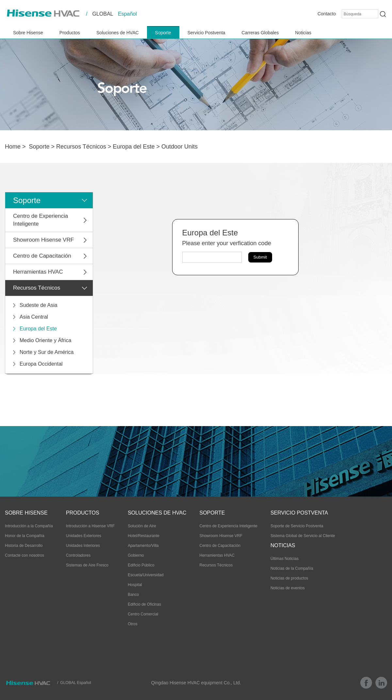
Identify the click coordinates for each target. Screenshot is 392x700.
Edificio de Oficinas (144, 604)
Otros (132, 624)
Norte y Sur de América (47, 352)
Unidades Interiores (83, 545)
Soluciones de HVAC (117, 32)
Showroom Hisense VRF (43, 240)
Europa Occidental (41, 364)
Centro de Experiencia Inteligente (40, 220)
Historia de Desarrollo (23, 545)
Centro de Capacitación (42, 256)
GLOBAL (102, 14)
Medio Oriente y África (45, 340)
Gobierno (136, 555)
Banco (133, 594)
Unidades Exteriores (83, 535)
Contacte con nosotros (24, 555)
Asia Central (34, 317)
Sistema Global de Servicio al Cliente (302, 535)
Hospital (135, 584)
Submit (260, 257)
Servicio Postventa (206, 32)
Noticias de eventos (287, 588)
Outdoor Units (179, 146)
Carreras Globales (260, 32)
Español (127, 14)
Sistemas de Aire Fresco (87, 565)
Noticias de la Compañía (291, 568)
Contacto (327, 13)
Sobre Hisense (28, 32)
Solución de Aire (142, 526)
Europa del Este (134, 146)
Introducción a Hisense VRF (90, 526)
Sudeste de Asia (38, 305)
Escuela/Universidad (145, 575)
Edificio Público (141, 565)
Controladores (78, 555)
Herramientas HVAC (38, 272)
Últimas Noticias (284, 558)
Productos (69, 32)
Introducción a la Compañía (29, 526)
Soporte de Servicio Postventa (296, 526)
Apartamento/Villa (143, 545)
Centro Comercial (143, 614)
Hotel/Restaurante (143, 535)
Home (13, 146)
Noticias (303, 32)
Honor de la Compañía (24, 535)
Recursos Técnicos (81, 146)
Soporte (163, 32)
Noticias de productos (289, 578)
